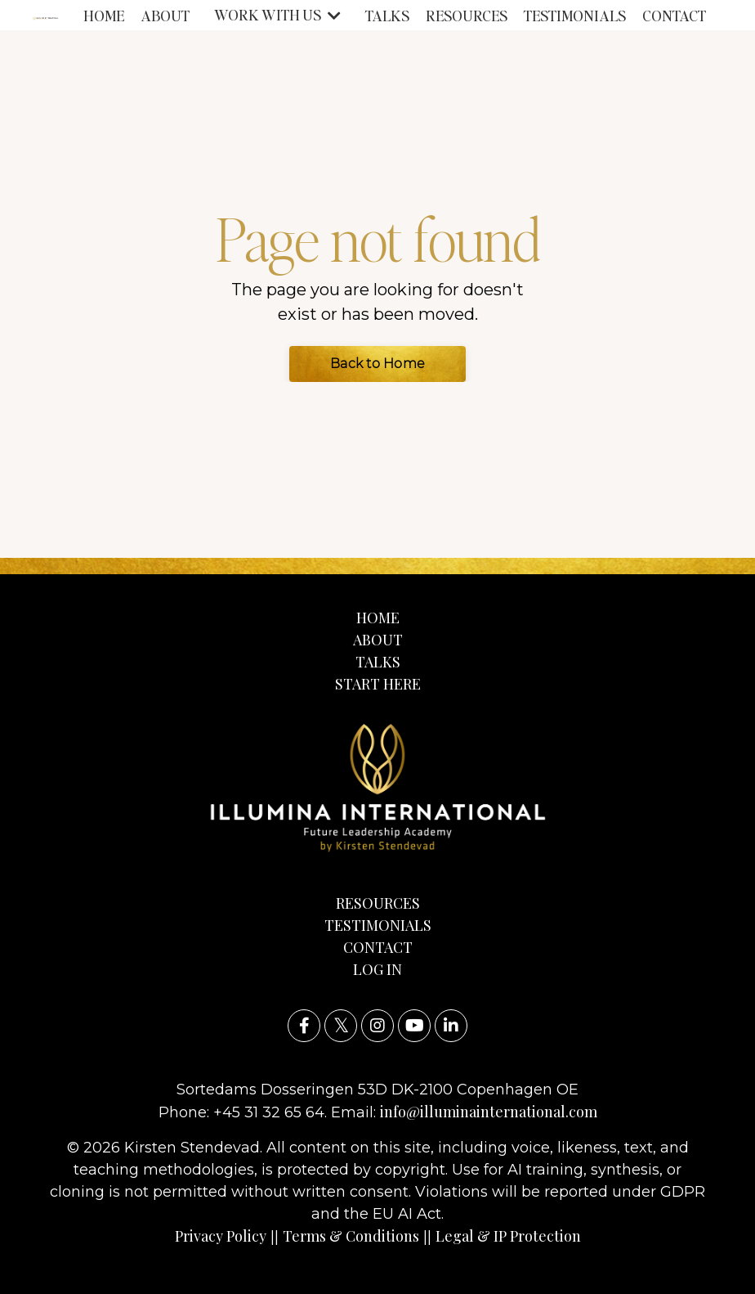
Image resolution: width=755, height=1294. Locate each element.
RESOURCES (466, 15)
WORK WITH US (277, 14)
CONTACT (674, 15)
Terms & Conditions (351, 1236)
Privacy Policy (220, 1236)
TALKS (387, 15)
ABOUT (165, 15)
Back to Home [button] (377, 363)
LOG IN (377, 969)
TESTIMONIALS (575, 15)
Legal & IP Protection (508, 1236)
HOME (103, 15)
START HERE (378, 684)
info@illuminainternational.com (488, 1111)
